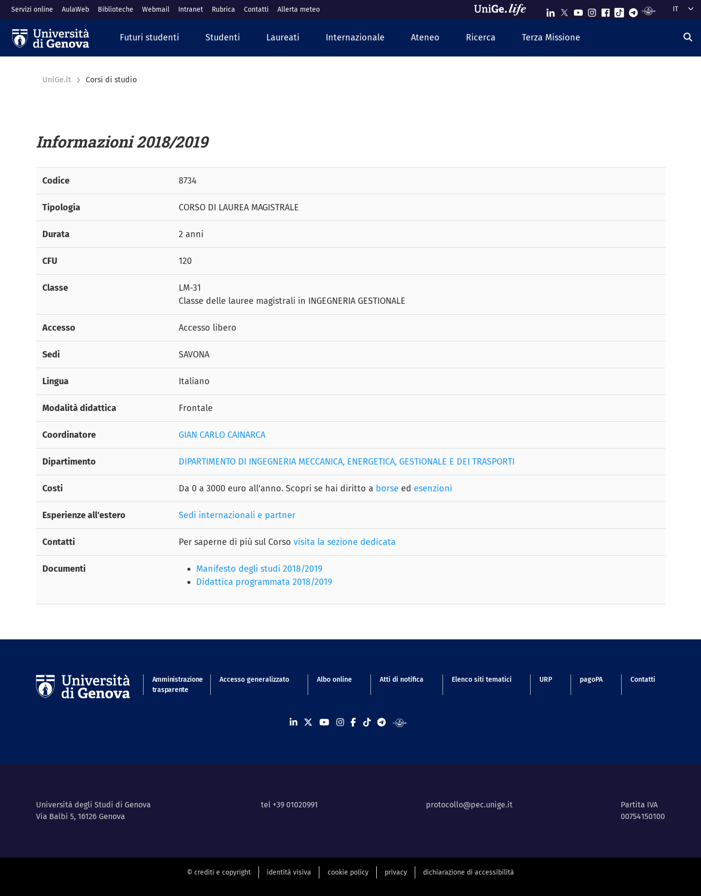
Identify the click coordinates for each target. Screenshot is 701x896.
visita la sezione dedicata (345, 542)
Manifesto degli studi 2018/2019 (259, 568)
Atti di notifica (402, 679)
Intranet (190, 9)
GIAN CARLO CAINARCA (222, 434)
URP (545, 679)
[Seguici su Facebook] (605, 10)
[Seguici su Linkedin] (550, 10)
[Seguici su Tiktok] (619, 10)
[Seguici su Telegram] (633, 10)
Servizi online (32, 9)
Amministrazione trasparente (172, 684)
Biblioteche (115, 9)
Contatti (256, 9)
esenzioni (433, 488)
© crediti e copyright (219, 872)
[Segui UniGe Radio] (649, 10)
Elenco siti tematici (482, 679)
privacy (396, 872)
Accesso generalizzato (254, 679)
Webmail (155, 9)
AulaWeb (75, 9)
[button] (149, 38)
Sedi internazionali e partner (237, 515)
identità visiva (289, 872)
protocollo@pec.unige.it (469, 804)
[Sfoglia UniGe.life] (503, 10)
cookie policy (348, 872)
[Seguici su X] (564, 10)
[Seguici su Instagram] (592, 10)
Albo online (334, 679)
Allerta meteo (298, 9)
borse (387, 488)
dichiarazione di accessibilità (468, 872)
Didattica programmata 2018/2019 (264, 582)
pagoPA (591, 679)
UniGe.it (56, 79)
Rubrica (223, 9)
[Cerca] (687, 37)
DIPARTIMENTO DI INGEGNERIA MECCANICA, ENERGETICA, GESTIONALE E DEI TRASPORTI (347, 461)
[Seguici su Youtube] (578, 10)
